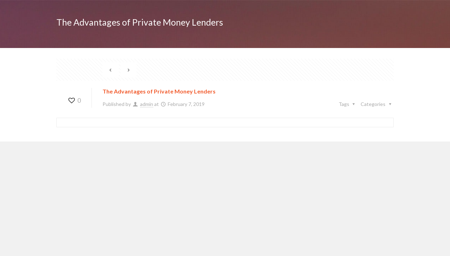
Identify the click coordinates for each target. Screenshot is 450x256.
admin (146, 104)
